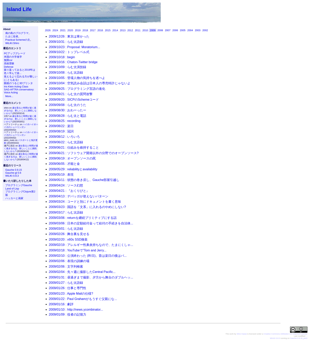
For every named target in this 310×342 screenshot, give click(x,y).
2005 (182, 30)
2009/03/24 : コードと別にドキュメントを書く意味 (85, 201)
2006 (175, 30)
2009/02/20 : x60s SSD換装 (68, 239)
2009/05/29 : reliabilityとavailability (73, 169)
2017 (92, 30)
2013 (122, 30)
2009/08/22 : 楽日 (61, 126)
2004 (190, 30)
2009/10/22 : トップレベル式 (69, 52)
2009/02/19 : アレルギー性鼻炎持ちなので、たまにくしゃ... (91, 244)
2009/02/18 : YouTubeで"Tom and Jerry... (77, 250)
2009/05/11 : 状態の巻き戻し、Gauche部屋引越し (84, 180)
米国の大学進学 (13, 56)
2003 (197, 30)
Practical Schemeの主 (17, 39)
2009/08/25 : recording (64, 121)
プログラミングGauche (18, 185)
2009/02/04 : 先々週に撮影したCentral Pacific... (82, 272)
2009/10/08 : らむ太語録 (66, 72)
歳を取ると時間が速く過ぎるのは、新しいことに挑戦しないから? (20, 110)
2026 (47, 30)
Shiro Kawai (242, 334)
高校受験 (9, 63)
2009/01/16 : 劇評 (61, 304)
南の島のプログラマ (16, 33)
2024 (55, 30)
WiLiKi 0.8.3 (12, 175)
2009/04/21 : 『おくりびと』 (69, 190)
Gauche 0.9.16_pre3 (298, 338)
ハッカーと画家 (14, 198)
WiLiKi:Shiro (12, 43)
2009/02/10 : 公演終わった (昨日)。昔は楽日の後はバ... (88, 255)
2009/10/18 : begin (62, 57)
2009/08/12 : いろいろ (64, 136)
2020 (70, 30)
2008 (160, 30)
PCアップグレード (15, 53)
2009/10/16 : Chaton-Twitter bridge (73, 62)
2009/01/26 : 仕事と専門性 (67, 288)
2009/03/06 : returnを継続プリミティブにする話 (83, 217)
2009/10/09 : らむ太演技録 (67, 67)
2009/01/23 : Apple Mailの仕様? (71, 293)
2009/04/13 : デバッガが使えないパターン (78, 196)
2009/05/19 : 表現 (61, 174)
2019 (77, 30)
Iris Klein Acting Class (16, 86)
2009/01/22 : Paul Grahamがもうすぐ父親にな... (83, 299)
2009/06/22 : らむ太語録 (66, 142)
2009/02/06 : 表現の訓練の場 (69, 261)
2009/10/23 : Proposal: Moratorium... (74, 47)
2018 (85, 30)
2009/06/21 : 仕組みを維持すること (74, 147)
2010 (145, 30)
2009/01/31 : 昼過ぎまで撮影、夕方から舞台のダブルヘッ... (91, 277)
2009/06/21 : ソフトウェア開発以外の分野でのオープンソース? (94, 153)
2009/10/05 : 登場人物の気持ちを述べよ (77, 78)
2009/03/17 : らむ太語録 (66, 212)
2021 (62, 30)
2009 (152, 30)
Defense (8, 66)
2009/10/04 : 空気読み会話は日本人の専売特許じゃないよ (89, 83)
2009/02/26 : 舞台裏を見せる (69, 234)
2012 (130, 30)
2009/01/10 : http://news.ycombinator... (76, 309)
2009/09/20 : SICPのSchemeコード (74, 99)
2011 (137, 30)
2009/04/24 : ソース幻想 (66, 185)
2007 (167, 30)
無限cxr (8, 60)
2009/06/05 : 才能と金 (64, 163)
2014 (115, 30)
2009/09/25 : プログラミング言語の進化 (77, 88)
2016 (100, 30)
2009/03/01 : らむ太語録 (66, 228)
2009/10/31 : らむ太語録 (66, 41)
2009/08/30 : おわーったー (67, 110)
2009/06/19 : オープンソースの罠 (72, 158)
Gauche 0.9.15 (13, 169)
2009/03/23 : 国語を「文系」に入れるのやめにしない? (87, 207)
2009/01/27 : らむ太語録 (66, 282)
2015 (108, 30)
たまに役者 (11, 36)
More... (9, 96)
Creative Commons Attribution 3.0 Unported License (285, 334)
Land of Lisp (12, 188)
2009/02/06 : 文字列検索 (66, 266)
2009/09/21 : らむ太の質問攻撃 (71, 94)
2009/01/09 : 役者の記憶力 (67, 314)
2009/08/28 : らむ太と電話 (67, 115)
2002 (205, 30)
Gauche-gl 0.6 (13, 172)
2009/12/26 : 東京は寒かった (69, 36)
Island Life (19, 9)
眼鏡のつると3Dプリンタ (18, 83)
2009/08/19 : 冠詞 (61, 131)
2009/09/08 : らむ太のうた (67, 105)
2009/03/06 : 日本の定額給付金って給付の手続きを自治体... (91, 223)
